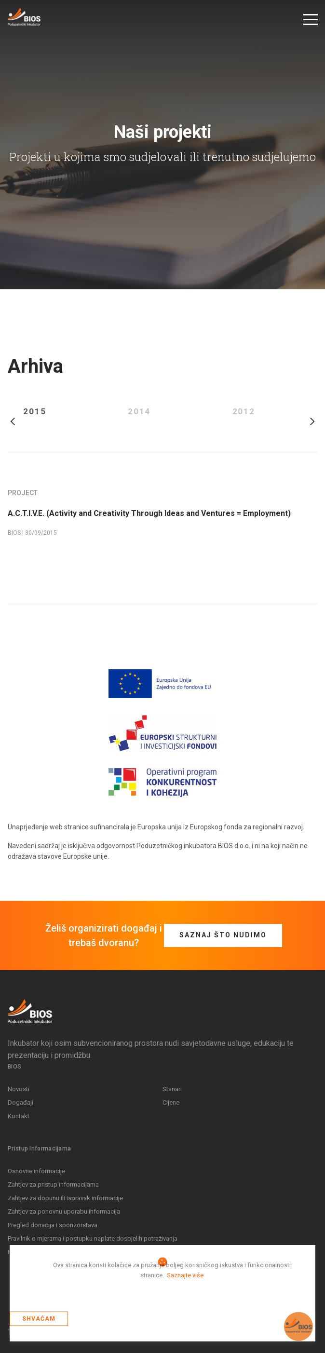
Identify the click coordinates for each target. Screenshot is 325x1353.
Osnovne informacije (36, 1171)
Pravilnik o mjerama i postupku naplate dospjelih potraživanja (92, 1238)
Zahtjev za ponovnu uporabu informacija (64, 1211)
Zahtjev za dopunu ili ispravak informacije (65, 1198)
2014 (139, 411)
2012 (244, 411)
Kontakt (18, 1116)
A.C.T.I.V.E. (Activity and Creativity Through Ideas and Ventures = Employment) (149, 513)
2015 (34, 411)
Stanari (172, 1089)
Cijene (170, 1102)
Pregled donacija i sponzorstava (52, 1225)
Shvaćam (38, 1318)
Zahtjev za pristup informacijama (53, 1184)
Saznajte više (185, 1275)
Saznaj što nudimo (223, 935)
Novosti (18, 1089)
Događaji (20, 1102)
